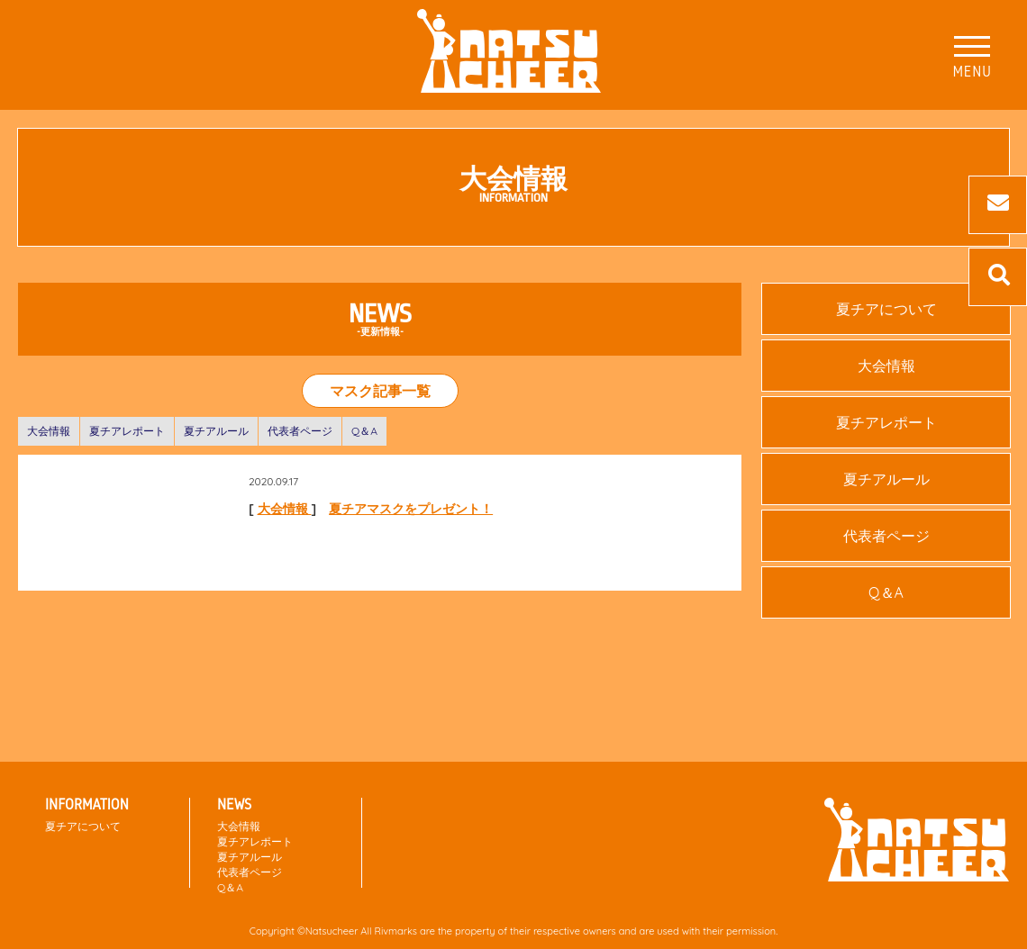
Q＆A (364, 431)
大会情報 (48, 431)
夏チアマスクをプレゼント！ (411, 509)
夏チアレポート (127, 431)
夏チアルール (216, 431)
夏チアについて (886, 309)
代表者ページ (300, 431)
